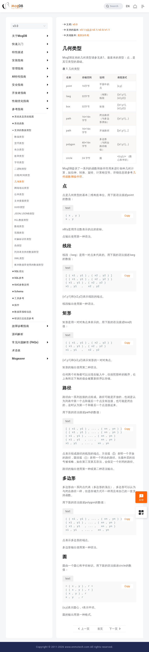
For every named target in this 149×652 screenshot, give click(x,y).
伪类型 (18, 245)
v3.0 (75, 24)
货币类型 (19, 143)
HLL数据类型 (21, 220)
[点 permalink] (60, 185)
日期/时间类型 (22, 175)
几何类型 (19, 181)
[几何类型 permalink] (60, 48)
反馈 (141, 497)
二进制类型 (20, 168)
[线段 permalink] (60, 245)
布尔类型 (19, 149)
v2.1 (94, 29)
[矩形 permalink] (60, 312)
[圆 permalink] (60, 556)
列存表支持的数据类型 (26, 252)
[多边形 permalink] (60, 478)
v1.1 (107, 29)
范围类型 (19, 232)
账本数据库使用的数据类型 (28, 264)
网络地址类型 (21, 188)
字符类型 (19, 162)
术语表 (16, 350)
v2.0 (101, 29)
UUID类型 (19, 207)
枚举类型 (19, 156)
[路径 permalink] (60, 387)
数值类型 (19, 136)
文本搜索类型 (21, 200)
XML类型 (19, 258)
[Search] (113, 6)
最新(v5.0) (83, 35)
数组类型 (19, 226)
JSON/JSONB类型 (24, 213)
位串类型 (19, 194)
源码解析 (17, 334)
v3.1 (82, 29)
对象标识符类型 (22, 239)
